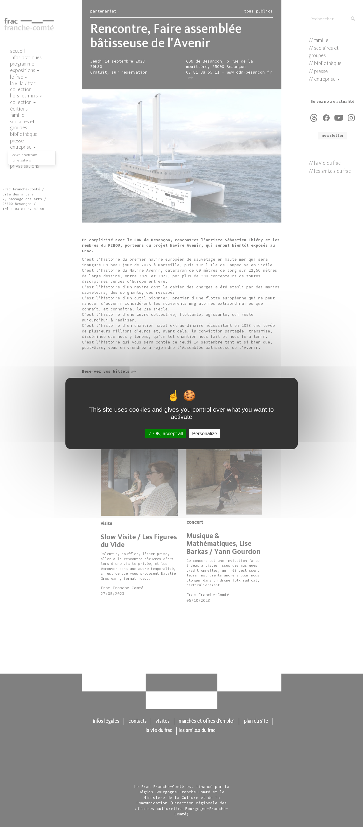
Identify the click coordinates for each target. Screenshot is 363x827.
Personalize (204, 433)
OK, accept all (165, 433)
